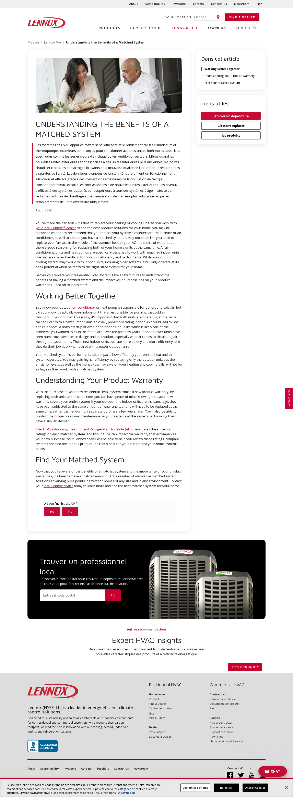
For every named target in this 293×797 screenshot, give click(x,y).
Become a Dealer (160, 736)
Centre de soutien (160, 708)
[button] (289, 398)
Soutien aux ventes (222, 727)
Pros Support (157, 732)
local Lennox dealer (58, 486)
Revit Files (216, 736)
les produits (231, 135)
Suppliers (103, 768)
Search (251, 27)
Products (111, 28)
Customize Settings (195, 788)
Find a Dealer (242, 17)
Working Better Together (222, 69)
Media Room (157, 717)
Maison (33, 42)
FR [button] (258, 4)
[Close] (286, 788)
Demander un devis (222, 699)
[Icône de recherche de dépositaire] (113, 595)
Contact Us (219, 4)
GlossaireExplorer (231, 125)
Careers (198, 4)
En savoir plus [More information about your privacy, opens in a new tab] (126, 794)
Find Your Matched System (222, 83)
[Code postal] (72, 595)
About (133, 4)
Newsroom (241, 4)
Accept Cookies (255, 788)
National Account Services (227, 741)
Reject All (226, 788)
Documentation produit (224, 703)
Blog (152, 713)
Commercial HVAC (227, 685)
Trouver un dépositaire (231, 116)
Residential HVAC (165, 685)
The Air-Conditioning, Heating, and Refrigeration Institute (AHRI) (85, 429)
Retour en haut (246, 667)
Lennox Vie (52, 42)
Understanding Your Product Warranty (229, 76)
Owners (218, 28)
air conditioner (84, 307)
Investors (179, 4)
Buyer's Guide (147, 28)
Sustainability (155, 4)
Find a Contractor (221, 722)
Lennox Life (187, 28)
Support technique (222, 732)
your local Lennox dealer (56, 227)
